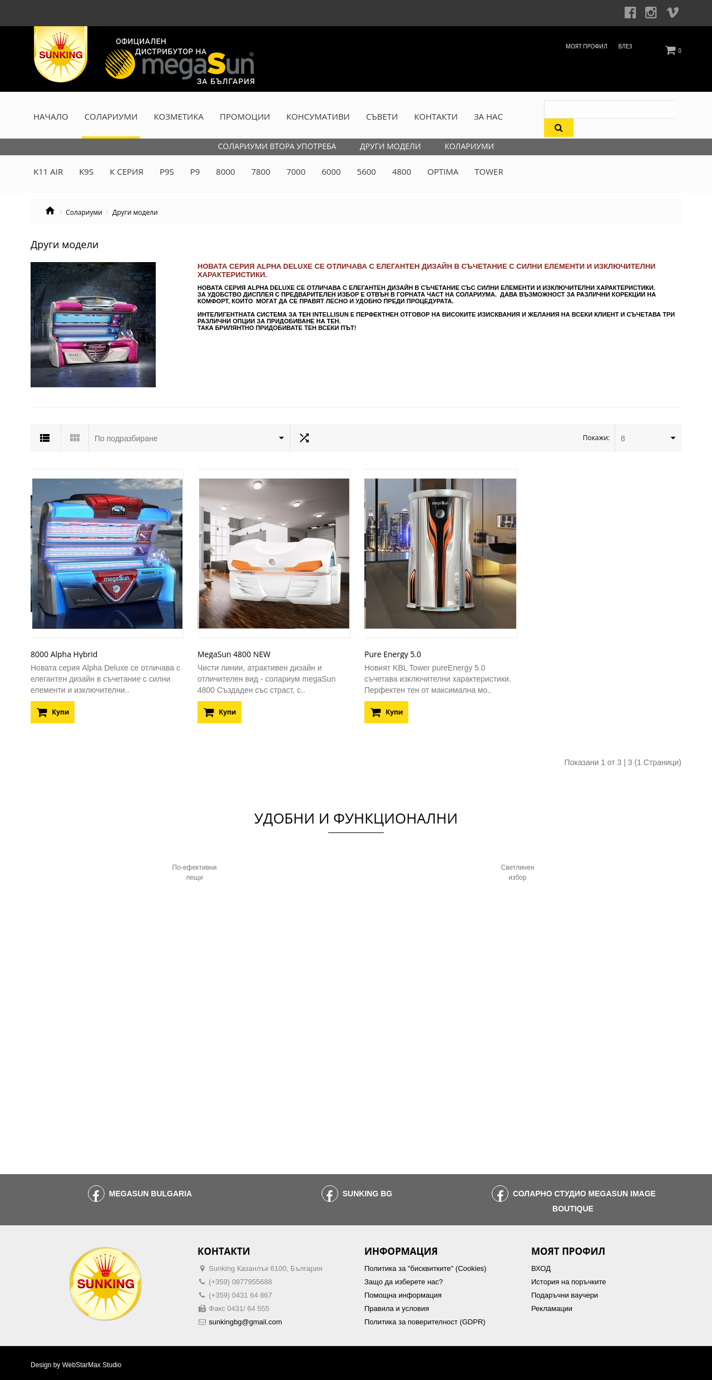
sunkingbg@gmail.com (245, 1318)
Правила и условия (396, 1305)
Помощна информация (403, 1292)
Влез (625, 46)
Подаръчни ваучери (564, 1292)
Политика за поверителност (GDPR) (425, 1318)
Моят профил (586, 46)
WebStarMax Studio (92, 1362)
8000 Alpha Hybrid (64, 650)
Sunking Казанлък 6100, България (265, 1265)
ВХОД (541, 1265)
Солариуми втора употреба (277, 146)
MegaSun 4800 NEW (233, 650)
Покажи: (596, 438)
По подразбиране (126, 438)
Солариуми (84, 212)
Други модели (390, 146)
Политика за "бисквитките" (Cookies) (425, 1265)
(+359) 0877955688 (240, 1278)
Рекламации (551, 1305)
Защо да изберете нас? (403, 1278)
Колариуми (469, 146)
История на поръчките (568, 1278)
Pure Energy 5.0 (392, 650)
